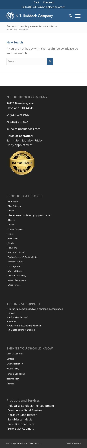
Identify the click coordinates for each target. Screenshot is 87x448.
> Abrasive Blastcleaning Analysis (24, 325)
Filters (10, 234)
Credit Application (15, 363)
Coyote (11, 224)
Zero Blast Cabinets (21, 428)
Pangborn (12, 248)
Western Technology (17, 275)
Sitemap (10, 383)
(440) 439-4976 (35, 7)
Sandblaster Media (20, 419)
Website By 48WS (73, 443)
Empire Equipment (16, 229)
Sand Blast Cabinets (21, 424)
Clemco (11, 220)
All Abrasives (13, 201)
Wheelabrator (14, 285)
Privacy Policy (13, 368)
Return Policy (13, 378)
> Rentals (12, 321)
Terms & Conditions (16, 373)
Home (9, 29)
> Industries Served (17, 317)
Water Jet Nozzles (15, 271)
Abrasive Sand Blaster (22, 415)
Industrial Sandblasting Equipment (31, 405)
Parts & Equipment (16, 252)
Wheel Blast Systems (17, 280)
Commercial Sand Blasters (25, 410)
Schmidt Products (15, 261)
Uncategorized (14, 266)
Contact (10, 358)
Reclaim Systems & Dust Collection (23, 257)
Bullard (11, 210)
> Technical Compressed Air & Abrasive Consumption (35, 308)
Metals (11, 243)
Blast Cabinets (14, 206)
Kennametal (13, 238)
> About (11, 313)
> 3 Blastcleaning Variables (21, 329)
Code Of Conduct (14, 353)
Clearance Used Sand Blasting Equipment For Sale (30, 215)
